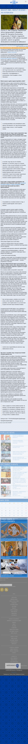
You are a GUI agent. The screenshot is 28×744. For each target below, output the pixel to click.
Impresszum (14, 672)
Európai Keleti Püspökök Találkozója (9, 58)
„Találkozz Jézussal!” (11, 52)
